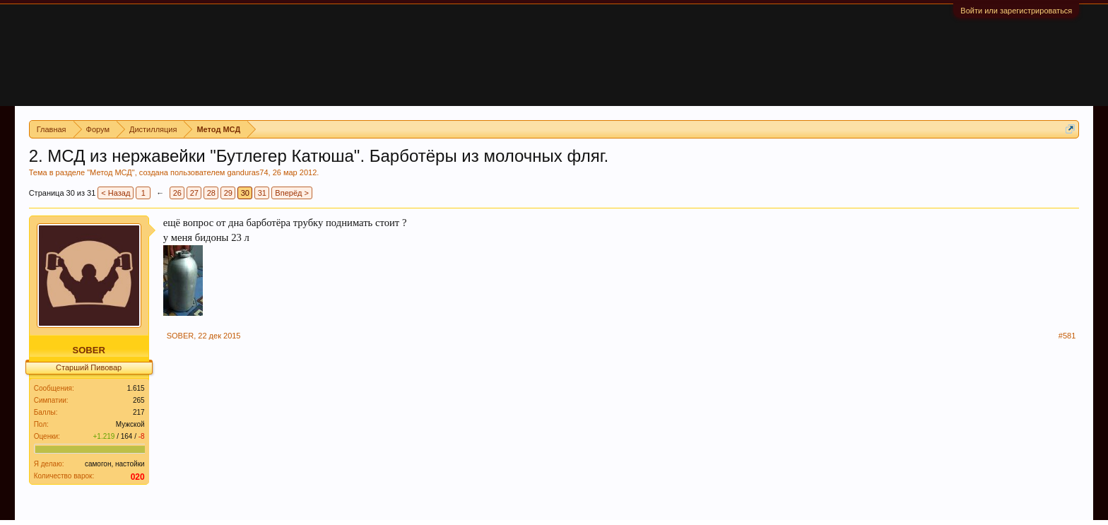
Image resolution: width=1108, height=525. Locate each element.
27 (194, 193)
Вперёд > (292, 193)
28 (211, 193)
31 (262, 193)
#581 (1067, 335)
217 (139, 412)
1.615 (136, 388)
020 (138, 477)
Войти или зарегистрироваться (1016, 10)
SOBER (89, 350)
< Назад (115, 193)
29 (228, 193)
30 (245, 193)
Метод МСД (111, 172)
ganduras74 (247, 172)
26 (177, 193)
